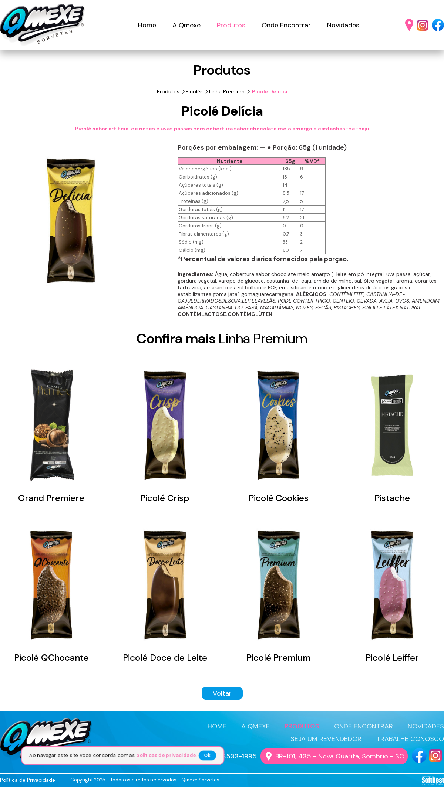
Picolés (194, 91)
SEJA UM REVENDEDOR (325, 738)
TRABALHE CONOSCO (410, 738)
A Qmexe (186, 25)
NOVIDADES (426, 726)
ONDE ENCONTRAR (363, 726)
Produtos (231, 25)
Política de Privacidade (27, 780)
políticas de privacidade (167, 755)
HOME (217, 726)
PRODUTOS (302, 726)
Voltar (222, 693)
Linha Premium (227, 91)
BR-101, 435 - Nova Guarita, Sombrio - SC (339, 756)
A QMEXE (255, 726)
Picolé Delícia (269, 91)
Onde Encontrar (286, 25)
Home (147, 25)
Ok (209, 756)
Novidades (343, 25)
